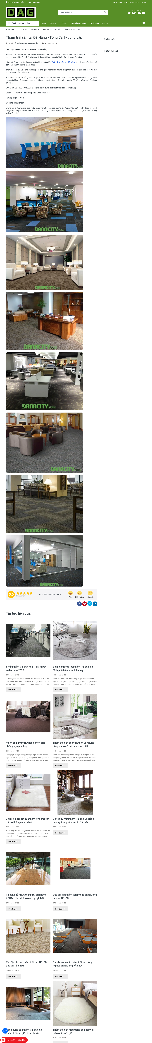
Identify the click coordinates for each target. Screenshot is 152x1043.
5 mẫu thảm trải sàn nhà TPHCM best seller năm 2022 (26, 668)
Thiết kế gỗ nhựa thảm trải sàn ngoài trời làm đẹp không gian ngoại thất (26, 896)
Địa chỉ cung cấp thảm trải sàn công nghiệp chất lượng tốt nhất (73, 964)
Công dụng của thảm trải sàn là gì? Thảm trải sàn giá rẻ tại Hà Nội (25, 1031)
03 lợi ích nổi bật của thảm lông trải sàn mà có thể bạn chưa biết (27, 820)
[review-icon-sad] (90, 594)
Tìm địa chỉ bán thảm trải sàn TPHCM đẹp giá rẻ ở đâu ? (26, 964)
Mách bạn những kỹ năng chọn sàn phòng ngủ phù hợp (25, 744)
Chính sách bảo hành (131, 2)
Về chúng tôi (117, 2)
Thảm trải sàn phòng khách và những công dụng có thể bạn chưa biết (73, 744)
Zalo (5, 1031)
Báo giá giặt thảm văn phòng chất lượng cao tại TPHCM (75, 896)
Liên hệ (143, 2)
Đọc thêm (13, 689)
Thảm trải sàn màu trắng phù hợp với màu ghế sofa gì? (73, 1031)
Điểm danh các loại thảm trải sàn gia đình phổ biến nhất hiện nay (73, 668)
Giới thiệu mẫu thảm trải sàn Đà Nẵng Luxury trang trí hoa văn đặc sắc (73, 820)
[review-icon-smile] (79, 594)
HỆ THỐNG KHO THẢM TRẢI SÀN (26, 43)
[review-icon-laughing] (70, 594)
